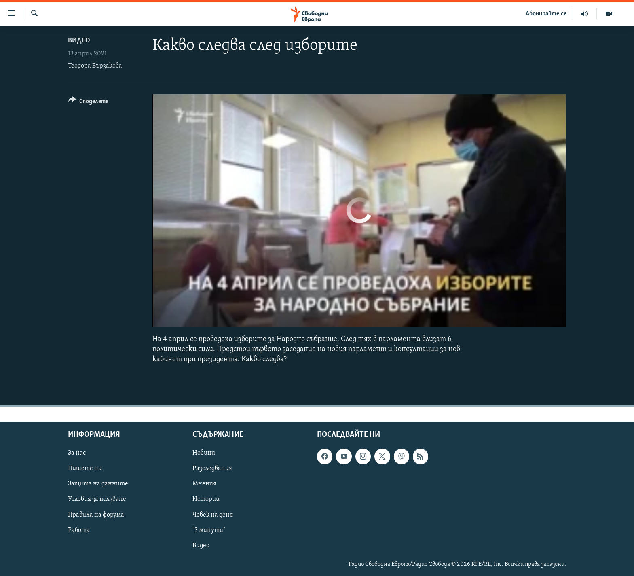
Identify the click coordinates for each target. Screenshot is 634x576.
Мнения (204, 484)
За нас (77, 453)
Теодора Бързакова (95, 66)
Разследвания (212, 468)
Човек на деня (212, 514)
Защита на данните (98, 484)
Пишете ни (85, 468)
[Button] (88, 102)
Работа (79, 530)
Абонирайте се (546, 14)
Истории (206, 499)
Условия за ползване (97, 499)
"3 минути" (208, 530)
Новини (203, 453)
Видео (79, 40)
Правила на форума (96, 514)
